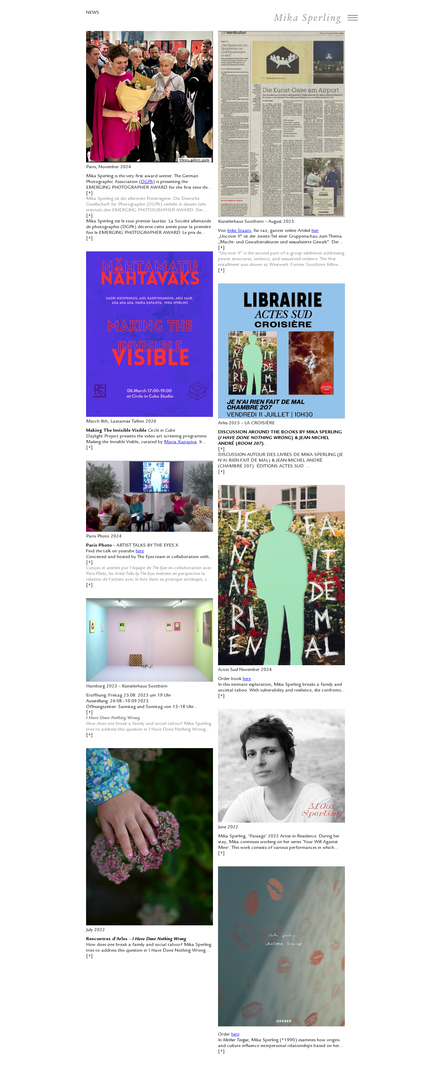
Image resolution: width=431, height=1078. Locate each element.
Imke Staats (239, 230)
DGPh (147, 182)
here (140, 551)
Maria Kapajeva (180, 442)
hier (315, 230)
